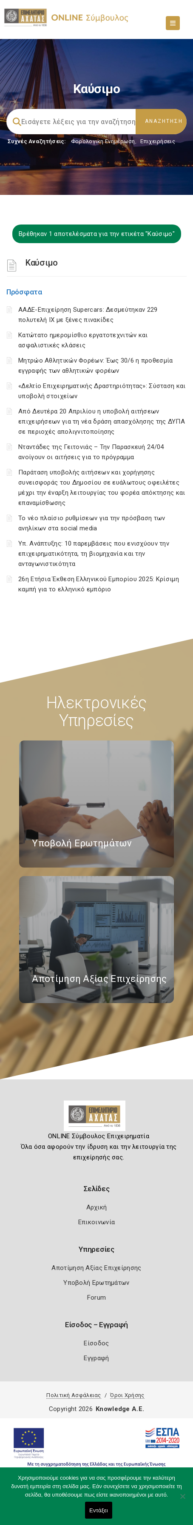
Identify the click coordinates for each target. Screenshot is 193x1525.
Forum (96, 1297)
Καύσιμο (42, 263)
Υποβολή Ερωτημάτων (96, 1283)
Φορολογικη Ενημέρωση (103, 141)
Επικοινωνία (96, 1222)
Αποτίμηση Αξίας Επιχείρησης (96, 1268)
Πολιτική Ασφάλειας (73, 1395)
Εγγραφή (96, 1358)
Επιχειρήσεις (157, 141)
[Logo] (97, 1119)
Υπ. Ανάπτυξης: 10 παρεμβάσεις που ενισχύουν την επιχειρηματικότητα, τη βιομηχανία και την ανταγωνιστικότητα (93, 554)
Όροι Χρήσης (127, 1395)
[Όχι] (182, 1500)
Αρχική (96, 1207)
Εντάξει (98, 1510)
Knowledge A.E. (120, 1409)
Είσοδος (96, 1343)
